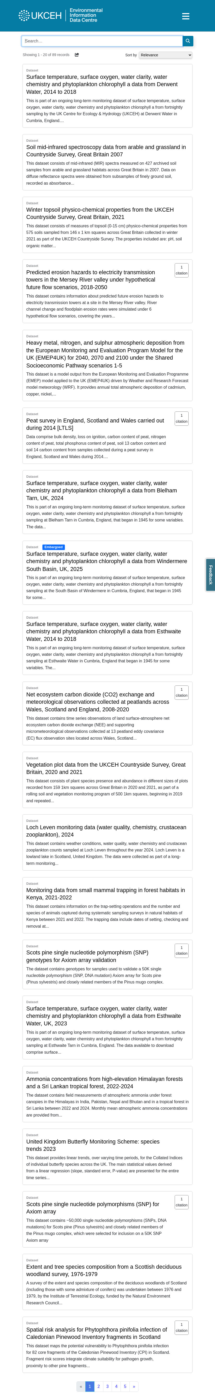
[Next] (134, 1386)
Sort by (131, 55)
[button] (77, 55)
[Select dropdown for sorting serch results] (165, 55)
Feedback (210, 575)
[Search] (187, 41)
